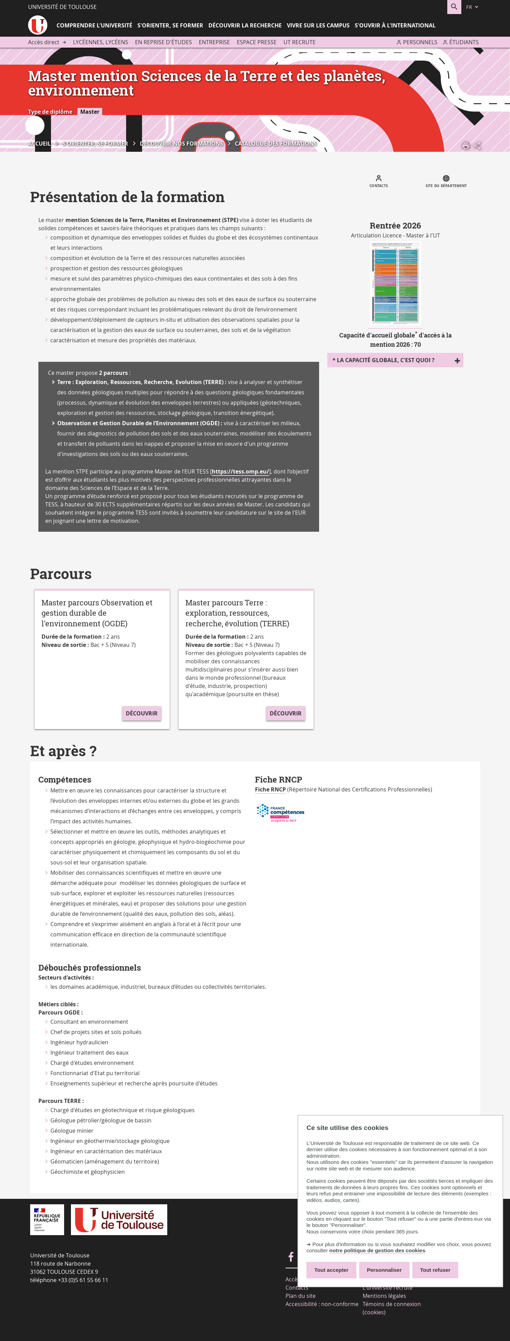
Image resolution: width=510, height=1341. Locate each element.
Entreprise (214, 42)
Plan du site (301, 1296)
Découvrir (142, 713)
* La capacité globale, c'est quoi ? (383, 360)
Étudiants (464, 42)
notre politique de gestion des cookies (377, 1250)
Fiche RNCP (270, 789)
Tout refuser (435, 1270)
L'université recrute (388, 1287)
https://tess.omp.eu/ (240, 471)
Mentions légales (384, 1296)
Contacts (297, 1287)
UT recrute (299, 42)
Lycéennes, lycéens (100, 42)
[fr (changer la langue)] (473, 7)
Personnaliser (384, 1270)
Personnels (420, 42)
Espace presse (257, 42)
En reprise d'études (163, 42)
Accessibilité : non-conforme (322, 1304)
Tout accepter (331, 1270)
